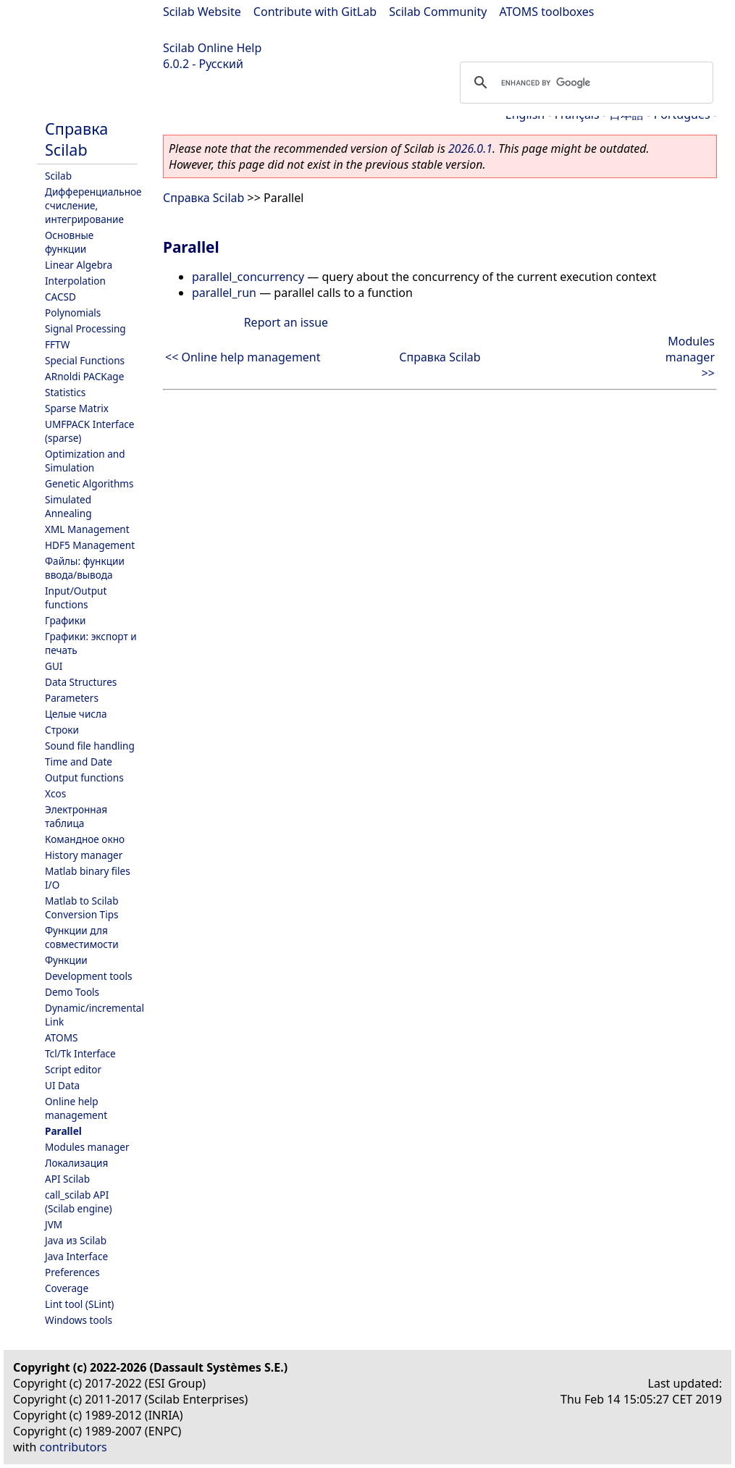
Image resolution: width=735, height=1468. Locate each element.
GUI (53, 666)
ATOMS (61, 1037)
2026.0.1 (470, 148)
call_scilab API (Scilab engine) (78, 1201)
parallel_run (224, 293)
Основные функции (69, 242)
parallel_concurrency (248, 277)
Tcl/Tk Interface (80, 1053)
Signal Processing (85, 328)
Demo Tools (72, 992)
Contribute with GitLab (315, 12)
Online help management (76, 1108)
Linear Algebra (78, 265)
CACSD (60, 296)
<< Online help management (243, 357)
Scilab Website (202, 12)
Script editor (73, 1069)
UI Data (62, 1085)
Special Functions (85, 360)
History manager (83, 855)
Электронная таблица (76, 816)
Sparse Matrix (77, 408)
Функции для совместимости (82, 937)
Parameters (71, 698)
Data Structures (81, 682)
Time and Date (78, 761)
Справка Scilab (76, 139)
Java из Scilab (75, 1240)
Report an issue (286, 322)
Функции (66, 960)
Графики (65, 620)
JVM (53, 1224)
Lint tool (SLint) (79, 1304)
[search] (584, 82)
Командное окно (85, 839)
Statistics (65, 392)
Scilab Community (438, 12)
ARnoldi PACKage (84, 376)
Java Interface (76, 1256)
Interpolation (75, 281)
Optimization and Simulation (85, 460)
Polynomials (73, 312)
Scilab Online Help (212, 48)
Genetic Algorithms (89, 483)
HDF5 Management (90, 545)
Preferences (72, 1272)
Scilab (58, 176)
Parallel (63, 1131)
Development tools (89, 976)
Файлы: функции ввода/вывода (85, 568)
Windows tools (78, 1320)
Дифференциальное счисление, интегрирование (93, 205)
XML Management (87, 529)
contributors (73, 1447)
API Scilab (67, 1179)
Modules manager (87, 1147)
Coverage (66, 1288)
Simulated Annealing (68, 506)
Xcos (55, 793)
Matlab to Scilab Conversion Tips (82, 907)
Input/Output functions (75, 597)
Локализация (76, 1163)
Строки (62, 730)
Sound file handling (90, 745)
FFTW (57, 344)
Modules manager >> (690, 357)
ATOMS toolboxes (547, 12)
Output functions (84, 777)
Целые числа (76, 714)
